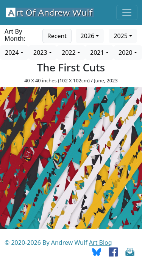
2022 (69, 52)
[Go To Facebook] (113, 251)
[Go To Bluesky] (96, 251)
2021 (97, 52)
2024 (12, 52)
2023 (40, 52)
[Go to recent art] (57, 35)
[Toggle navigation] (126, 12)
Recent (57, 36)
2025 (121, 36)
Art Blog (100, 242)
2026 (88, 36)
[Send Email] (129, 251)
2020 (126, 52)
